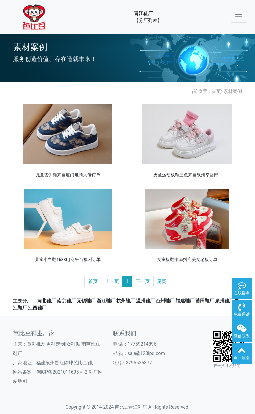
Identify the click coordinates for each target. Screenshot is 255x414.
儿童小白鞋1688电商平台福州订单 (67, 259)
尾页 (161, 281)
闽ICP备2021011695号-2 (61, 372)
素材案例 (232, 91)
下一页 (143, 281)
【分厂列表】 (148, 20)
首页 (216, 91)
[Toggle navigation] (239, 17)
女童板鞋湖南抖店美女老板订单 (187, 259)
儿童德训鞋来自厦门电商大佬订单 (68, 174)
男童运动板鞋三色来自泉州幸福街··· (187, 174)
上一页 (112, 281)
